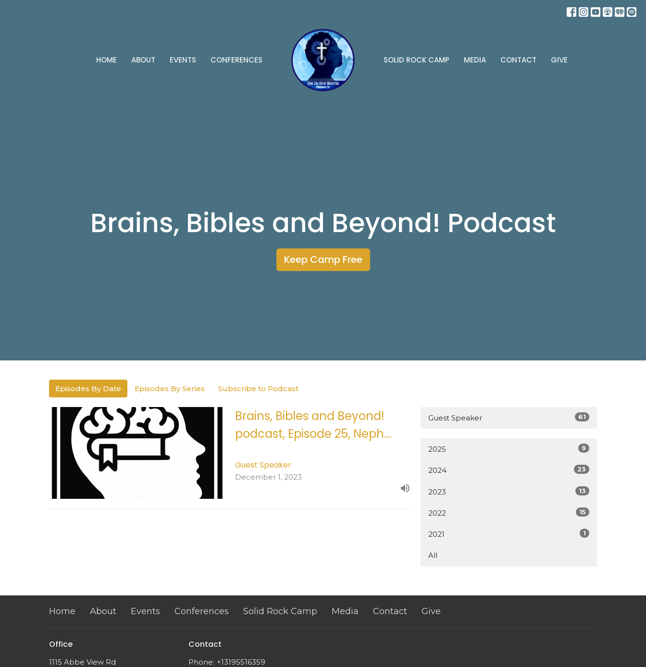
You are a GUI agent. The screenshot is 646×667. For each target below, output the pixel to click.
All (432, 555)
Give (559, 60)
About (143, 60)
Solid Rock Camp (416, 60)
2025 (508, 449)
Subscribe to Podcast (258, 388)
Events (183, 60)
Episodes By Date (88, 388)
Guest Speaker (508, 417)
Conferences (236, 60)
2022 (508, 512)
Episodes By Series (170, 388)
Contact (518, 60)
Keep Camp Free (323, 259)
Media (475, 60)
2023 (508, 491)
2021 (508, 534)
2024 (508, 470)
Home (106, 60)
